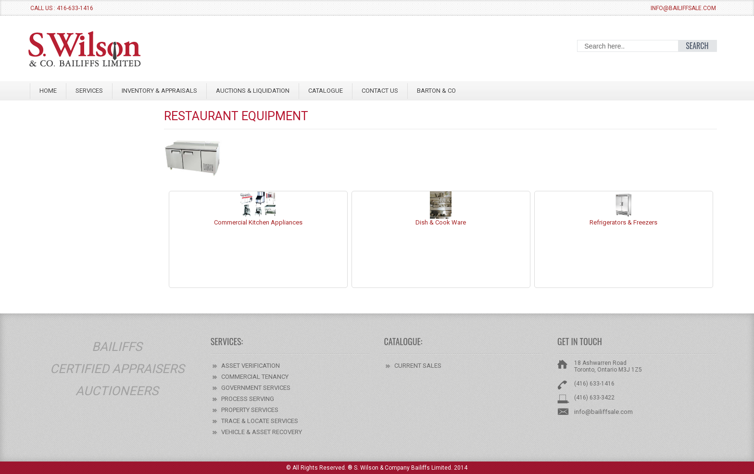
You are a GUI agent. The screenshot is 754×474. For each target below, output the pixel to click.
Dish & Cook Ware (440, 219)
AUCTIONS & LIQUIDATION (252, 90)
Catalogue (325, 90)
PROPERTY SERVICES (249, 409)
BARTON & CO (436, 90)
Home (48, 90)
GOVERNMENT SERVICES (255, 387)
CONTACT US (380, 90)
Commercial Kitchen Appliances (258, 219)
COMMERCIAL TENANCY (255, 376)
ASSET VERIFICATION (250, 365)
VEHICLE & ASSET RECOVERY (261, 432)
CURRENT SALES (417, 365)
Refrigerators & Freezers (623, 219)
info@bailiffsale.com (683, 8)
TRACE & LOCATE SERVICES (259, 420)
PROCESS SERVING (247, 398)
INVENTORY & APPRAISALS (159, 90)
